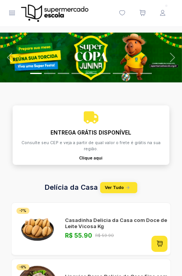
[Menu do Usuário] (162, 13)
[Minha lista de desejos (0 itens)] (122, 13)
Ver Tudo (118, 188)
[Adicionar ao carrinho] (159, 244)
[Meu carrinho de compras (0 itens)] (142, 13)
